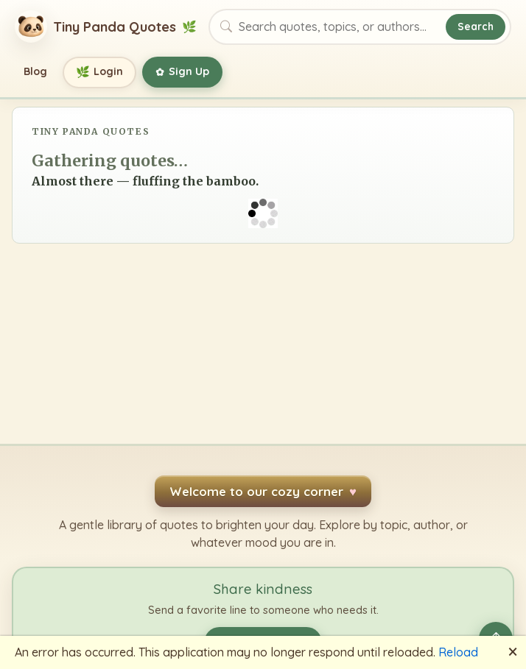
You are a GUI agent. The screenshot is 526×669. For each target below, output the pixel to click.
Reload (458, 652)
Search (475, 26)
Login (100, 72)
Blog (35, 71)
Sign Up (182, 72)
